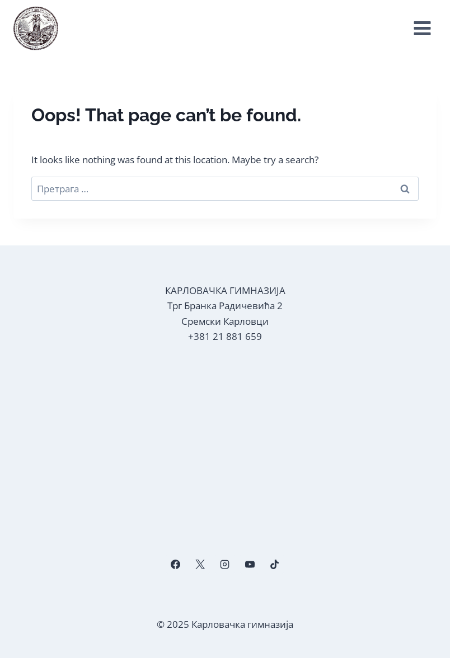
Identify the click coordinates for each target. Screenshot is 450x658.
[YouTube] (249, 564)
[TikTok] (274, 564)
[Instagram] (225, 564)
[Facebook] (175, 564)
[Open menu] (422, 28)
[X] (200, 564)
